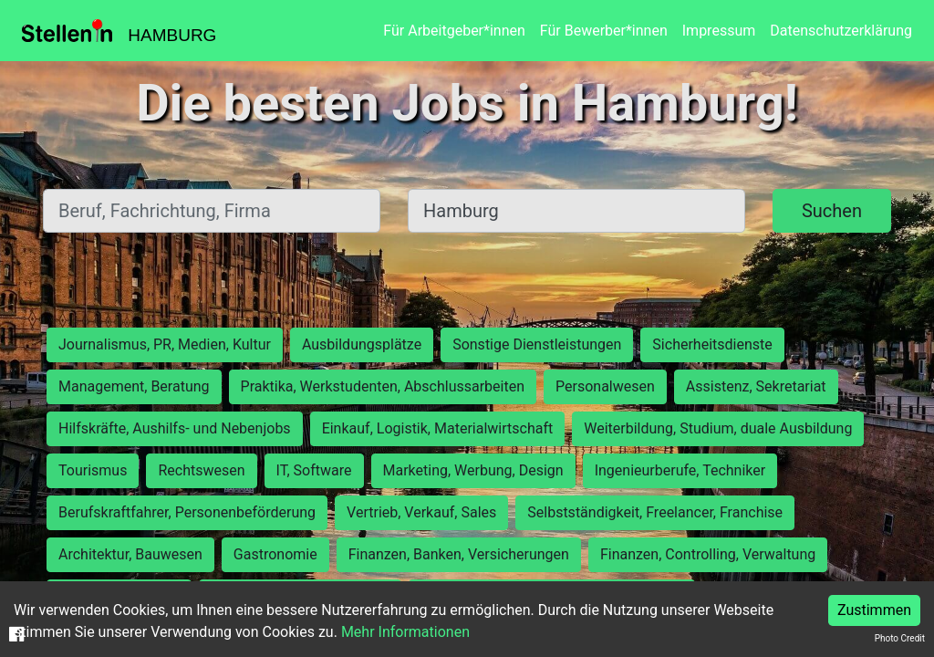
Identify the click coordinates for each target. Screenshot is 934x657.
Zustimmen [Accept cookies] (874, 610)
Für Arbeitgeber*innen (453, 30)
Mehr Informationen (405, 632)
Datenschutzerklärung (841, 30)
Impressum (719, 30)
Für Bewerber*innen (604, 30)
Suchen (832, 211)
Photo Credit (900, 638)
